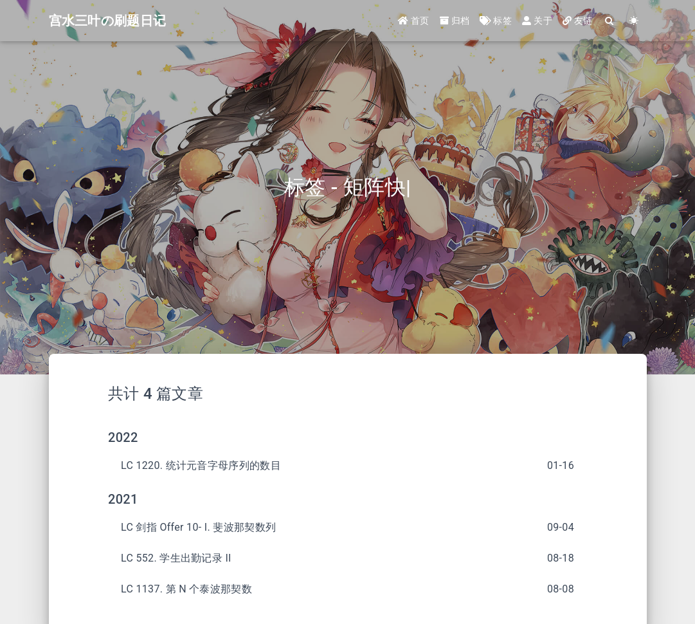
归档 (455, 20)
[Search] (610, 21)
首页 (413, 20)
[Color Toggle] (634, 21)
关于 (537, 20)
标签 (496, 20)
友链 (578, 20)
